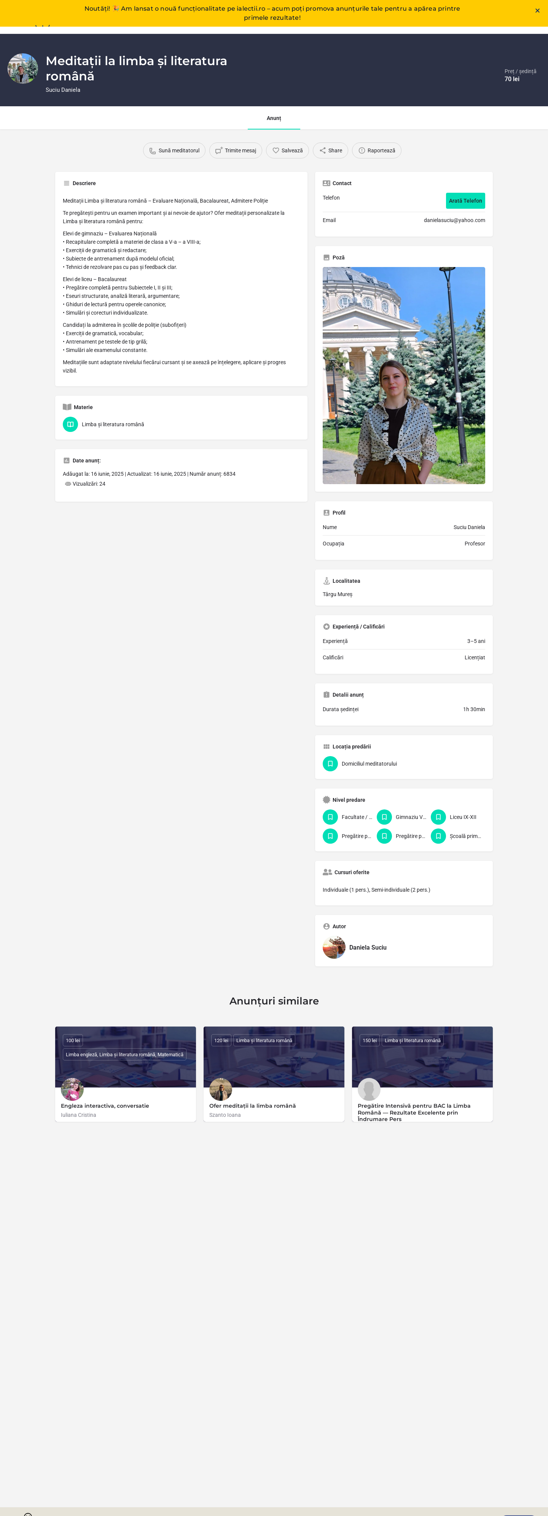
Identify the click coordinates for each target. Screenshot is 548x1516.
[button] (537, 5)
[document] (274, 758)
